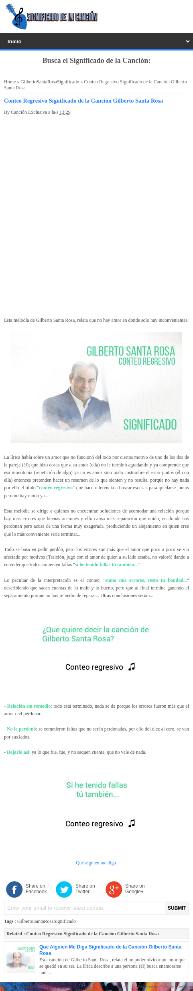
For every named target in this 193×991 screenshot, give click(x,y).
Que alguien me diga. (96, 863)
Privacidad (28, 986)
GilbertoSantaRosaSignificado (49, 82)
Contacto (8, 986)
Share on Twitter (85, 888)
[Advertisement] (96, 215)
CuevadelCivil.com (176, 986)
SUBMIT (177, 908)
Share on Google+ (135, 888)
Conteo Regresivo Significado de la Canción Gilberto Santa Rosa (83, 100)
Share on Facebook (36, 888)
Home (10, 82)
